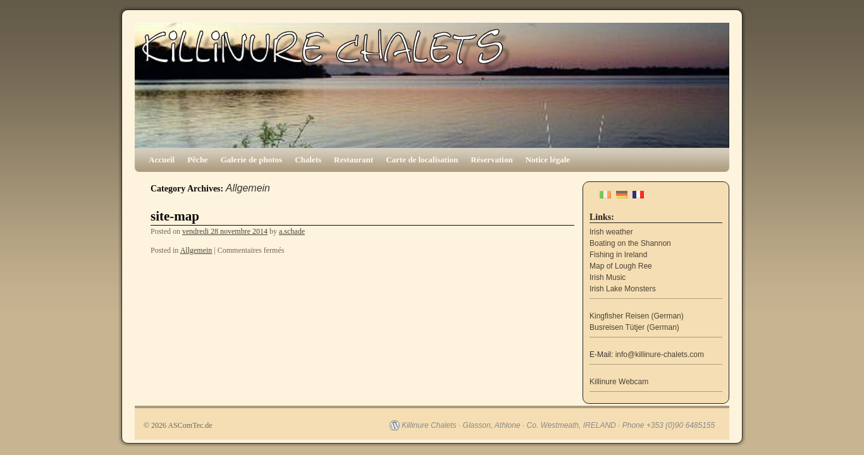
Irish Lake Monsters (622, 288)
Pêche (197, 159)
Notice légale (548, 159)
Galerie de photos (252, 159)
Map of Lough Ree (620, 266)
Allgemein (196, 250)
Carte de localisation (422, 159)
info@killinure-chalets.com (659, 354)
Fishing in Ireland (618, 254)
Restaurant (353, 159)
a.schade (292, 231)
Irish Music (607, 277)
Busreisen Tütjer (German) (634, 327)
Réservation (491, 159)
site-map (175, 216)
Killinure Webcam (618, 381)
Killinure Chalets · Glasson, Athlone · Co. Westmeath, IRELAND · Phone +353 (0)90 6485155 (558, 425)
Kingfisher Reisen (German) (636, 316)
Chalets (308, 159)
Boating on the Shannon (630, 243)
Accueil (162, 159)
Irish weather (611, 232)
